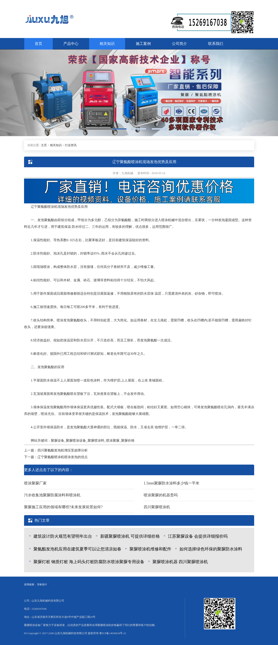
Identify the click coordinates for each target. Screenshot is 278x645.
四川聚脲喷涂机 (157, 507)
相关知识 (107, 44)
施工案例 (143, 44)
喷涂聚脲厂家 (35, 483)
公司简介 (179, 44)
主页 (44, 145)
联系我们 (215, 44)
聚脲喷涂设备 (76, 440)
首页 (38, 44)
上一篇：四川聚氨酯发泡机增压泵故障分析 (56, 450)
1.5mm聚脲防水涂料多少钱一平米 (172, 483)
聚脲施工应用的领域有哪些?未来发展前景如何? (63, 507)
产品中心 (70, 44)
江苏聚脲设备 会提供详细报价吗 (198, 536)
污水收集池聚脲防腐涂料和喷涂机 (52, 495)
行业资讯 (71, 145)
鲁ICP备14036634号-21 (112, 633)
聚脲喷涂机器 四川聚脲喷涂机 (180, 561)
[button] (21, 92)
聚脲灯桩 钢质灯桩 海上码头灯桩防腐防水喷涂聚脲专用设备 (88, 561)
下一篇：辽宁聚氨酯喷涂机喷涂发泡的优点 (56, 457)
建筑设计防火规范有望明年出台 (62, 536)
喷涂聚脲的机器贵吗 (161, 495)
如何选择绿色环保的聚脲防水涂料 (210, 549)
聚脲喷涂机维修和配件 (150, 549)
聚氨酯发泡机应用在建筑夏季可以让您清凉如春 (77, 549)
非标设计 (42, 584)
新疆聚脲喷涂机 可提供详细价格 (130, 536)
